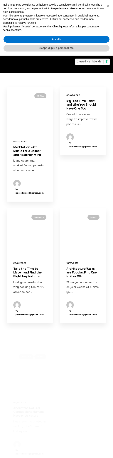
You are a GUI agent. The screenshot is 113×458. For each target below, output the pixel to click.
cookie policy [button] (16, 11)
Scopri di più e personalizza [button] (56, 48)
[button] (108, 6)
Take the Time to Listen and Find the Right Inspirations (27, 290)
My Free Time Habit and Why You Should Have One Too (81, 104)
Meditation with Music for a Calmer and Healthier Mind (27, 151)
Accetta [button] (56, 39)
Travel (40, 95)
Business (39, 234)
